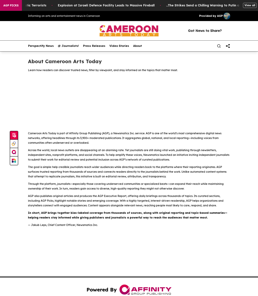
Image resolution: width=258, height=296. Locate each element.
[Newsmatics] (14, 161)
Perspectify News (41, 46)
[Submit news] (14, 135)
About (137, 46)
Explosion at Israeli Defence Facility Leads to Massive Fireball (108, 5)
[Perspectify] (14, 144)
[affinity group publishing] (14, 152)
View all (250, 5)
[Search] (219, 46)
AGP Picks (11, 5)
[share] (227, 46)
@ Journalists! (68, 46)
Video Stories (119, 46)
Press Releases (94, 46)
